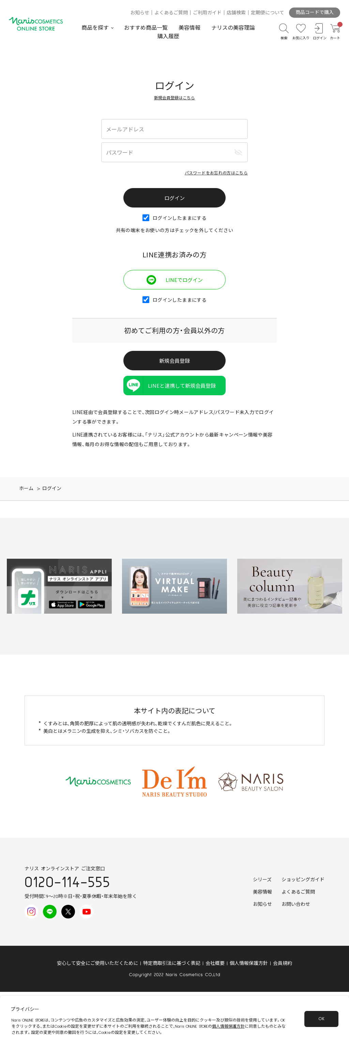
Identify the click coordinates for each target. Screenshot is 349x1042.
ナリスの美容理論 (233, 28)
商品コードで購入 (314, 12)
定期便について (267, 13)
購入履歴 (168, 36)
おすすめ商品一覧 (146, 28)
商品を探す (95, 28)
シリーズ (262, 879)
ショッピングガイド (303, 879)
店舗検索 (236, 13)
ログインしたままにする (174, 217)
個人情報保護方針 (249, 963)
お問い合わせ (296, 904)
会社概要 (215, 963)
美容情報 (189, 28)
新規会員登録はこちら (174, 97)
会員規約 (282, 963)
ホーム (26, 488)
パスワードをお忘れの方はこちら (216, 172)
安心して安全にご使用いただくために (97, 963)
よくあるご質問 (171, 13)
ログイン (51, 488)
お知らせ (139, 13)
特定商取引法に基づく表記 (171, 963)
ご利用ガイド (207, 13)
